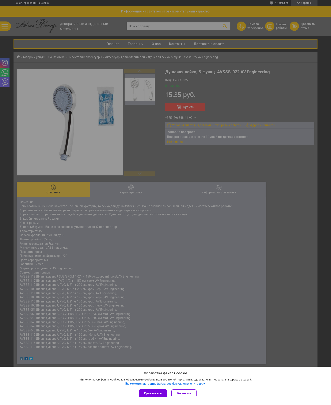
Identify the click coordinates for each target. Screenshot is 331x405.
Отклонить (184, 393)
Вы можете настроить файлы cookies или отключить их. (164, 383)
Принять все (153, 393)
